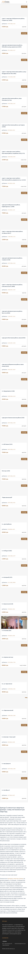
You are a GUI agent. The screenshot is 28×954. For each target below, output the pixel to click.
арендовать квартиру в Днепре (15, 878)
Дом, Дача (24, 53)
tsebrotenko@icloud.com (20, 943)
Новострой (23, 159)
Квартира (24, 26)
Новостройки (23, 665)
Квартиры (24, 399)
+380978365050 (5, 945)
